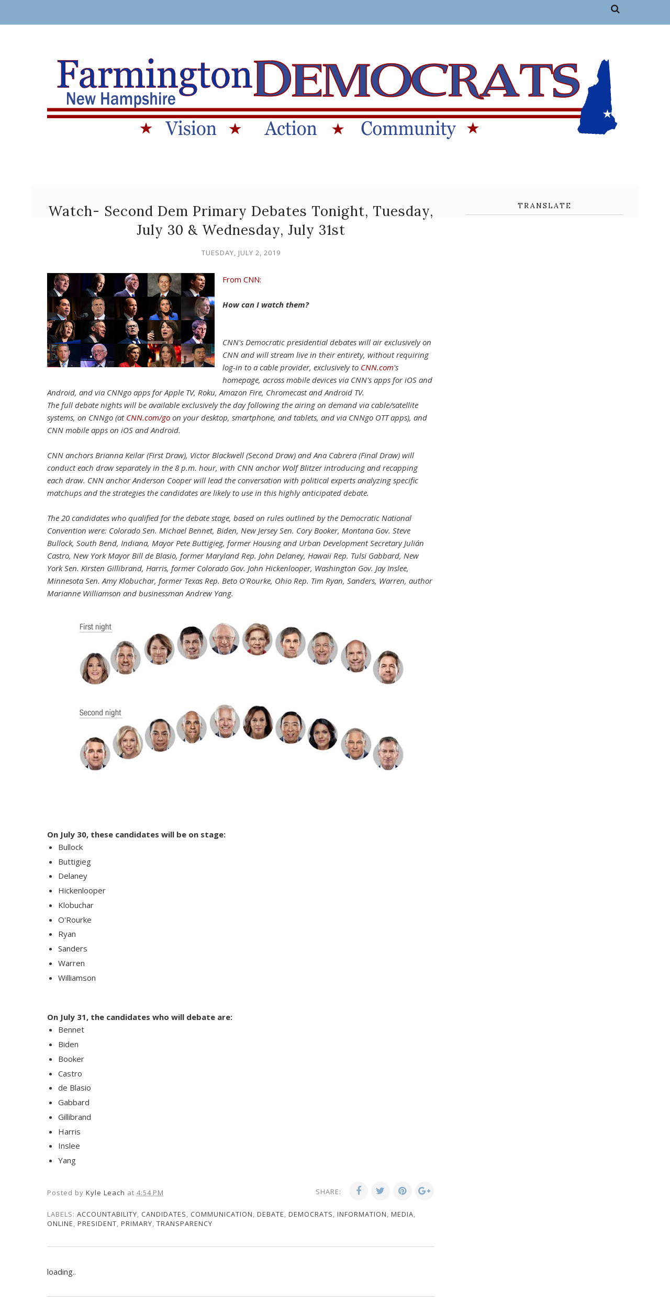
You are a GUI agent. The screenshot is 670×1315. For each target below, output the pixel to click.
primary (136, 1223)
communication (222, 1214)
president (97, 1223)
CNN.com (377, 367)
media (402, 1214)
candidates (163, 1214)
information (362, 1214)
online (60, 1223)
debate (270, 1214)
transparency (185, 1223)
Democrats (310, 1214)
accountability (107, 1214)
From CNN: (241, 279)
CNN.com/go (148, 417)
